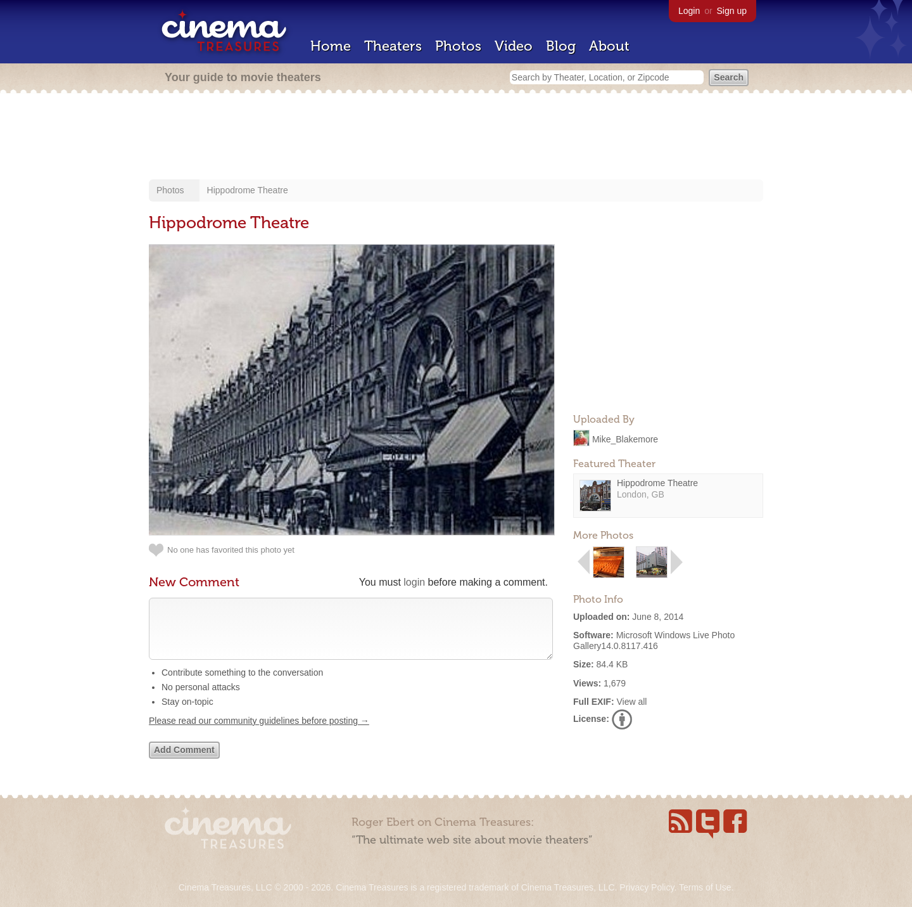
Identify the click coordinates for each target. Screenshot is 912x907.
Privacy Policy (646, 887)
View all (631, 702)
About (609, 46)
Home (330, 46)
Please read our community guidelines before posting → (259, 733)
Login (689, 11)
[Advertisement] (456, 137)
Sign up (732, 11)
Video (514, 46)
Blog (561, 46)
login (414, 582)
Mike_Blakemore (625, 439)
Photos (458, 46)
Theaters (393, 46)
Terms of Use (705, 887)
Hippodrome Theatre (247, 190)
